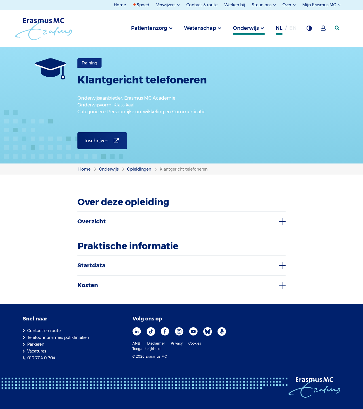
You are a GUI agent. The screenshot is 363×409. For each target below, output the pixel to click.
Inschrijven (97, 140)
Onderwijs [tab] (246, 28)
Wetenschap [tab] (200, 28)
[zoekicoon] (337, 28)
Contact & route (202, 4)
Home (120, 4)
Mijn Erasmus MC (319, 4)
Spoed (143, 4)
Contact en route (44, 330)
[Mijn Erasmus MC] (323, 30)
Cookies (194, 343)
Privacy (177, 343)
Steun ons (262, 4)
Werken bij (234, 4)
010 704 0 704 (41, 357)
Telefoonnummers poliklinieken (58, 337)
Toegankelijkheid (146, 349)
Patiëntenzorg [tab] (149, 28)
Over (287, 4)
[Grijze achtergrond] (309, 30)
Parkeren (35, 344)
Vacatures (36, 351)
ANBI (137, 343)
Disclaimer (156, 343)
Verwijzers (166, 4)
